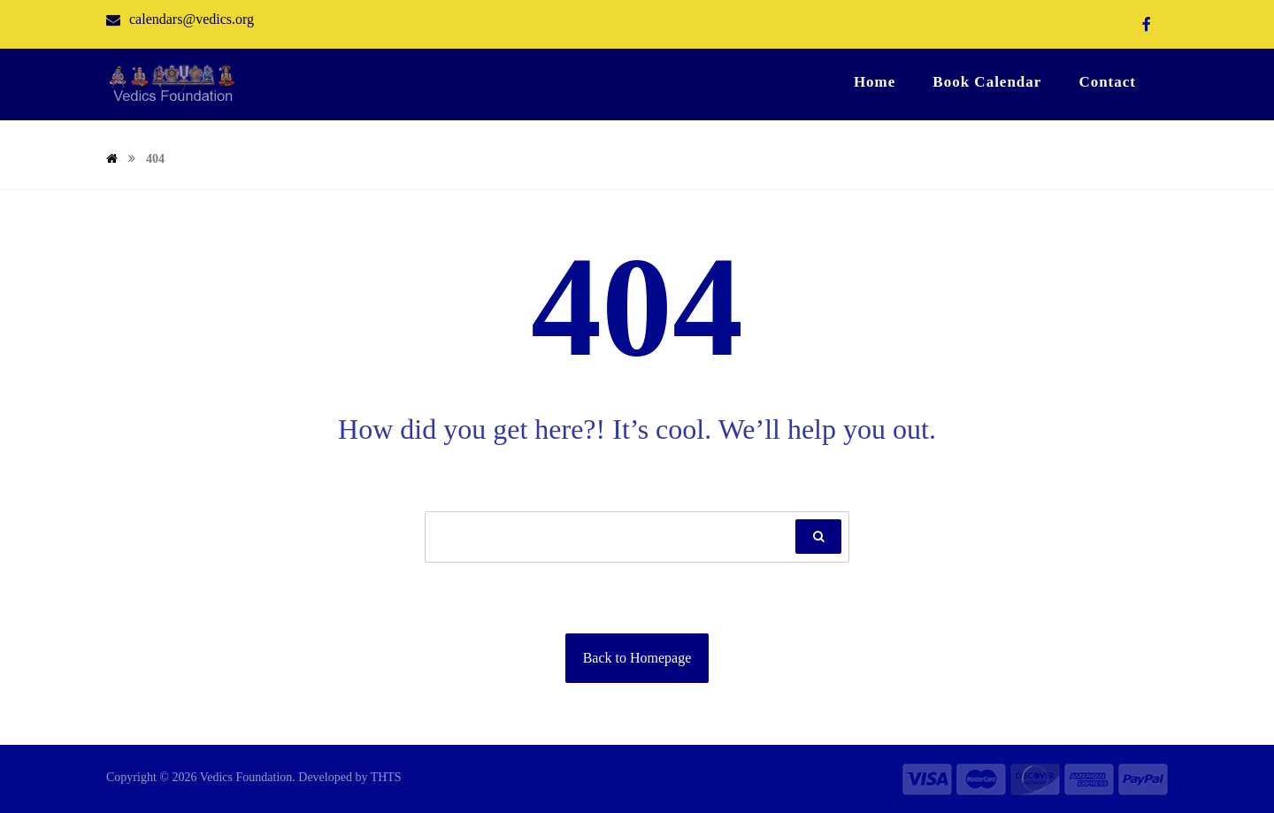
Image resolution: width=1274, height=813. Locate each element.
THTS (386, 777)
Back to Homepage (637, 657)
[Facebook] (1147, 24)
